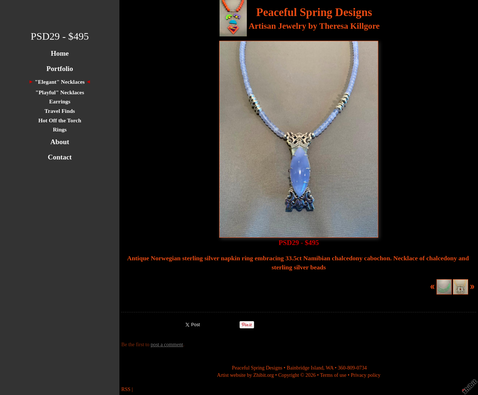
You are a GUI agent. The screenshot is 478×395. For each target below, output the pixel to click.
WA (329, 368)
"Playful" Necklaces (59, 92)
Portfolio (60, 68)
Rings (60, 129)
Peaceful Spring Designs (314, 12)
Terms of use (333, 375)
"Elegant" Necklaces (60, 82)
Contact (60, 157)
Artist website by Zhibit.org (245, 375)
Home (59, 53)
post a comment (167, 344)
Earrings (59, 101)
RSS (125, 389)
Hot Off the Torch (59, 120)
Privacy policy (365, 375)
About (59, 142)
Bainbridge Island (305, 368)
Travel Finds (59, 111)
